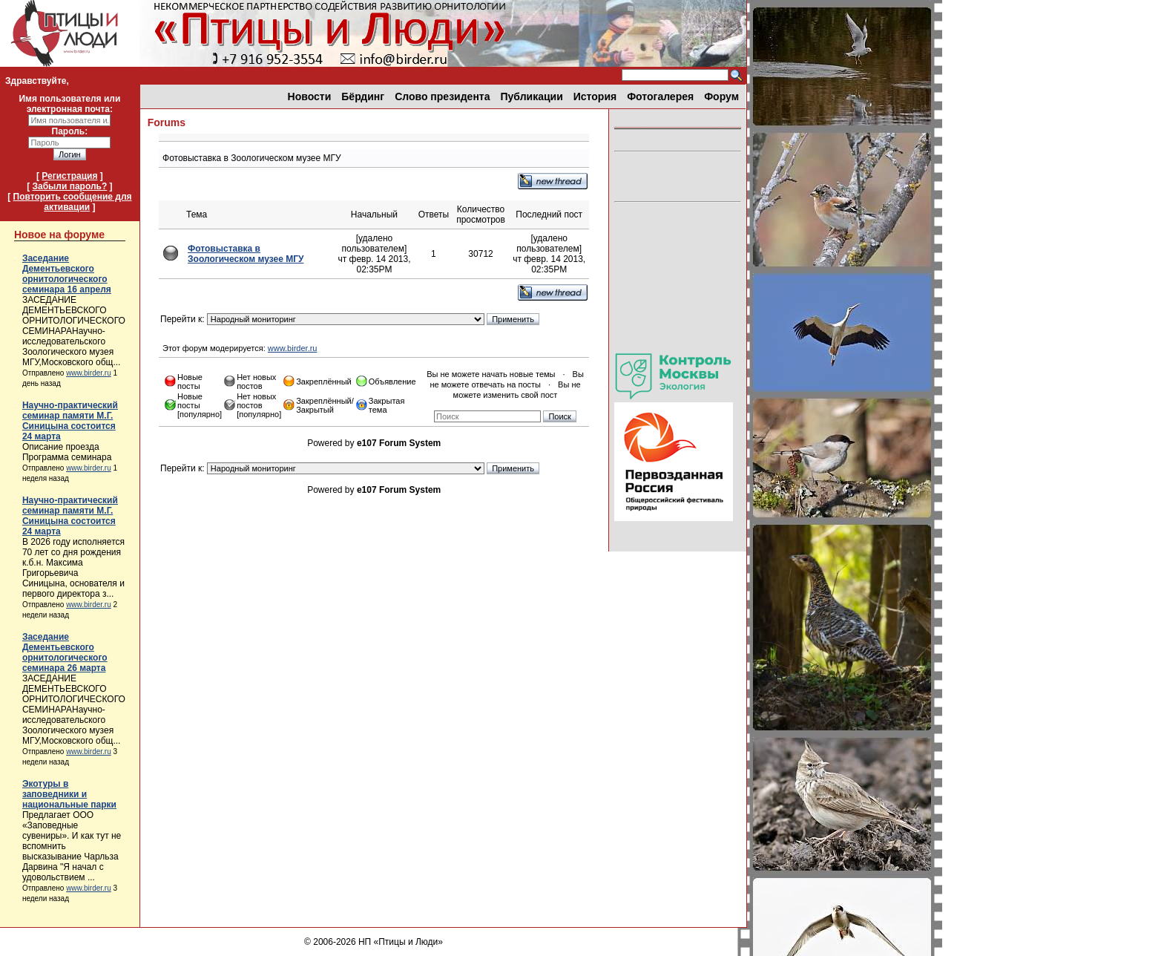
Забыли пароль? (69, 186)
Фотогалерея (660, 96)
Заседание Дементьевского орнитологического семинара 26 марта (65, 652)
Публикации (532, 96)
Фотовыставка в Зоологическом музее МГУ (245, 253)
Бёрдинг (362, 96)
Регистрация (69, 176)
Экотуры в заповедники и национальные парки (69, 794)
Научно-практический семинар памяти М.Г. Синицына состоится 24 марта (70, 421)
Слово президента (442, 96)
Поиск (559, 416)
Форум (721, 96)
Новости (310, 96)
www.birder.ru (88, 373)
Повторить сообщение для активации (72, 201)
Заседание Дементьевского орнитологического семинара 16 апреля (66, 274)
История (594, 96)
